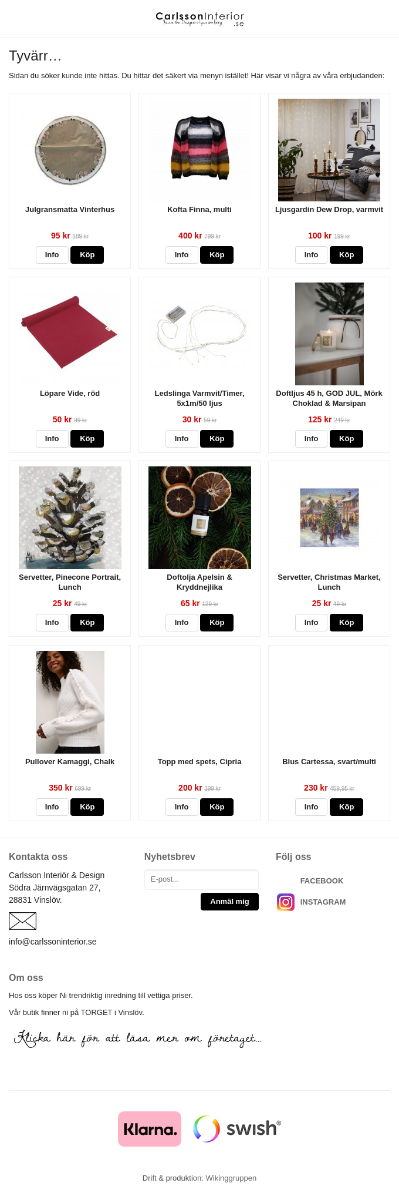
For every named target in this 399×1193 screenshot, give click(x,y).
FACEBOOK (322, 880)
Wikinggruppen (230, 1178)
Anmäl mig (229, 901)
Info (52, 254)
